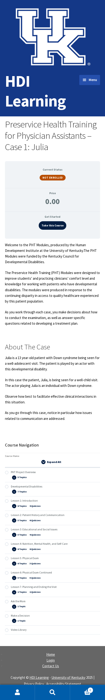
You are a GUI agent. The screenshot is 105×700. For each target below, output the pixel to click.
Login (50, 660)
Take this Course (53, 225)
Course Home (12, 456)
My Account (17, 692)
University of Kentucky (68, 677)
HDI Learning (35, 91)
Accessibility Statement (63, 684)
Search (52, 692)
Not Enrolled (52, 177)
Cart (81, 689)
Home (50, 654)
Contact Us (50, 666)
